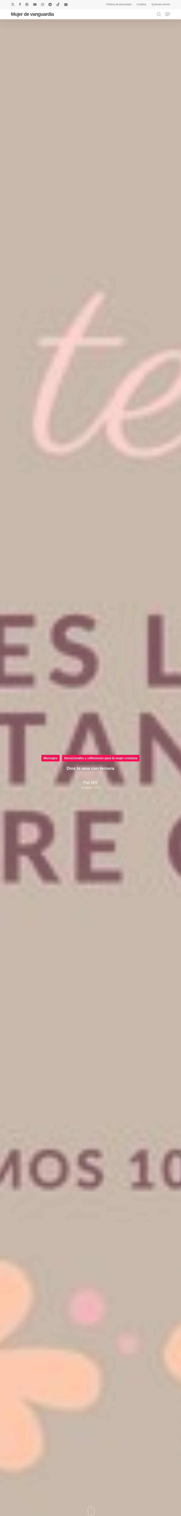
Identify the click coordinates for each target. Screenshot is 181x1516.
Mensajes (50, 758)
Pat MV (90, 782)
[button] (167, 14)
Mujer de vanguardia (32, 14)
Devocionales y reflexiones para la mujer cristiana (100, 758)
